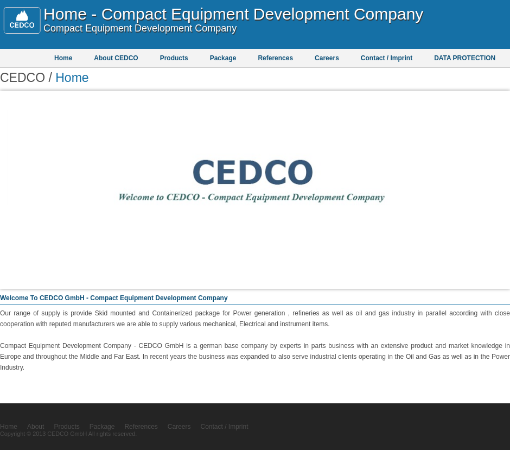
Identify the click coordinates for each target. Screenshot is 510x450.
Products (174, 58)
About (35, 426)
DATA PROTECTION (464, 58)
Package (223, 58)
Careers (327, 58)
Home (63, 58)
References (275, 58)
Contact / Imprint (386, 58)
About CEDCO (116, 58)
